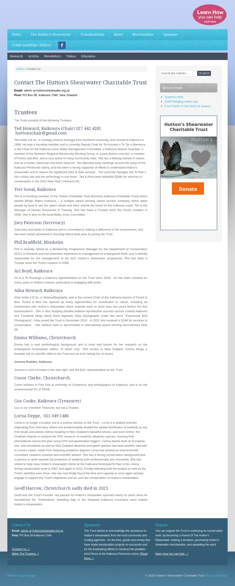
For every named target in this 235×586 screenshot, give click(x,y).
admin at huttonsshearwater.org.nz (42, 530)
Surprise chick (174, 97)
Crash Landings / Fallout (31, 45)
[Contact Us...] (20, 549)
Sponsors (170, 34)
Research (16, 56)
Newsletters (52, 56)
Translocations (92, 34)
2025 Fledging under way (181, 101)
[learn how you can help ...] (171, 553)
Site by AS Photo (216, 575)
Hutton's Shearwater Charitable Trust (41, 14)
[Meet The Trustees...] (25, 553)
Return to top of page (21, 575)
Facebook (62, 45)
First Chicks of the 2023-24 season (188, 106)
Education (88, 56)
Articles (33, 56)
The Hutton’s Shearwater (51, 34)
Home (16, 34)
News (118, 34)
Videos (71, 56)
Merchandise (143, 34)
